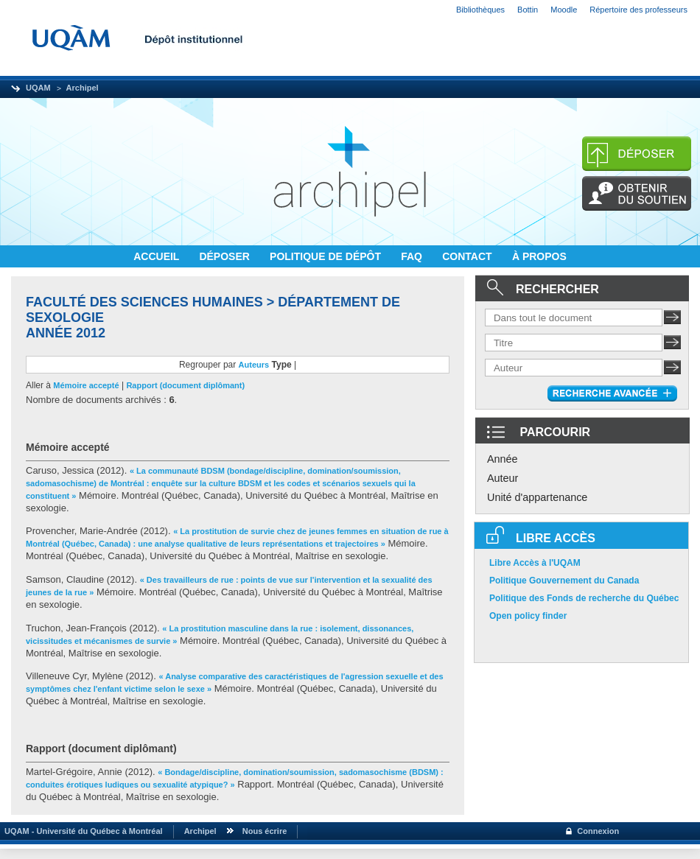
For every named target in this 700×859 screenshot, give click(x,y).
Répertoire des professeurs (638, 9)
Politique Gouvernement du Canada (564, 580)
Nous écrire (264, 831)
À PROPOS (539, 256)
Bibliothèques (480, 9)
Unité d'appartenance (537, 497)
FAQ (413, 256)
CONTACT (468, 256)
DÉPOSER (225, 256)
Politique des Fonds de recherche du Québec (584, 598)
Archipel (82, 87)
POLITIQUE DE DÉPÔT (327, 256)
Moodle (563, 9)
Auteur (502, 478)
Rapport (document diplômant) (185, 385)
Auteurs (254, 364)
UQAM (38, 87)
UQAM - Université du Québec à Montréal (81, 831)
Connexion (598, 831)
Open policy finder (528, 616)
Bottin (527, 9)
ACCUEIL (157, 256)
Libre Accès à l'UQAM (535, 563)
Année (502, 459)
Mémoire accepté (86, 385)
